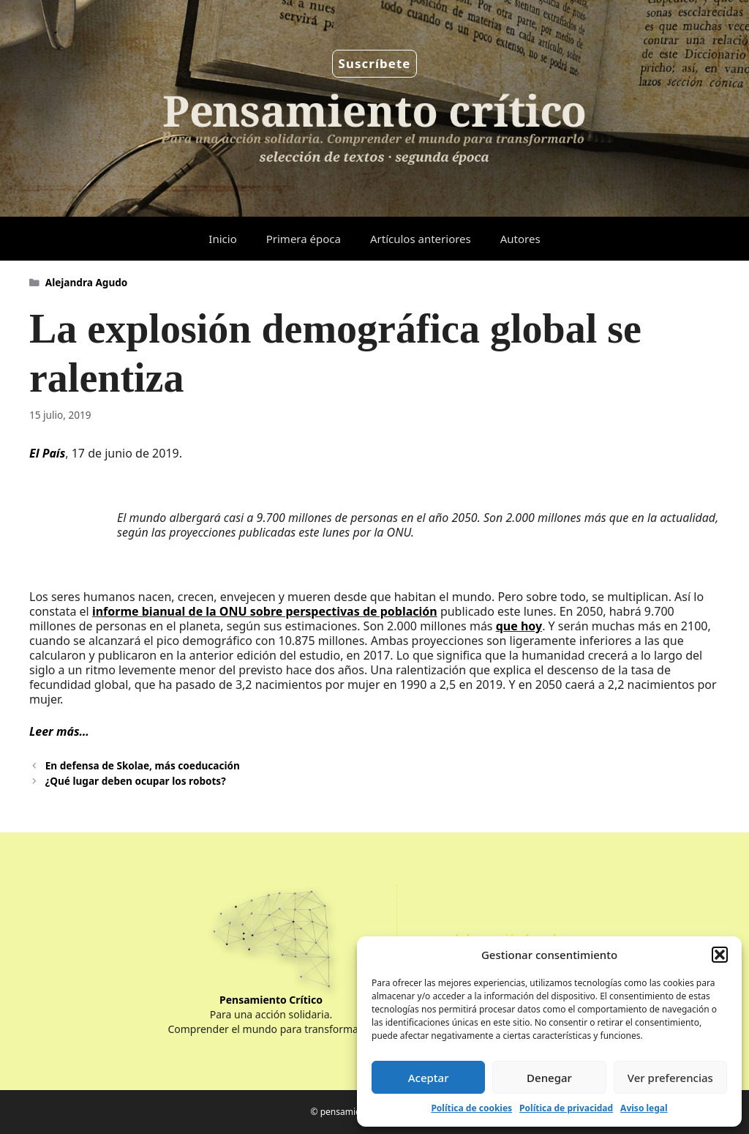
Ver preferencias (670, 1077)
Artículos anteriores (420, 238)
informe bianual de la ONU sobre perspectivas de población (264, 611)
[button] (719, 954)
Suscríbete (375, 63)
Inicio (222, 238)
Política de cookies (471, 1108)
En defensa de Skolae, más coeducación (142, 765)
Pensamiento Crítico (271, 1000)
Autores (520, 238)
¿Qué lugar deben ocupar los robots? (135, 781)
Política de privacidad (566, 1108)
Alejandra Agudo (86, 282)
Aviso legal (643, 1108)
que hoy (519, 626)
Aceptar (428, 1077)
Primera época (303, 238)
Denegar (549, 1077)
